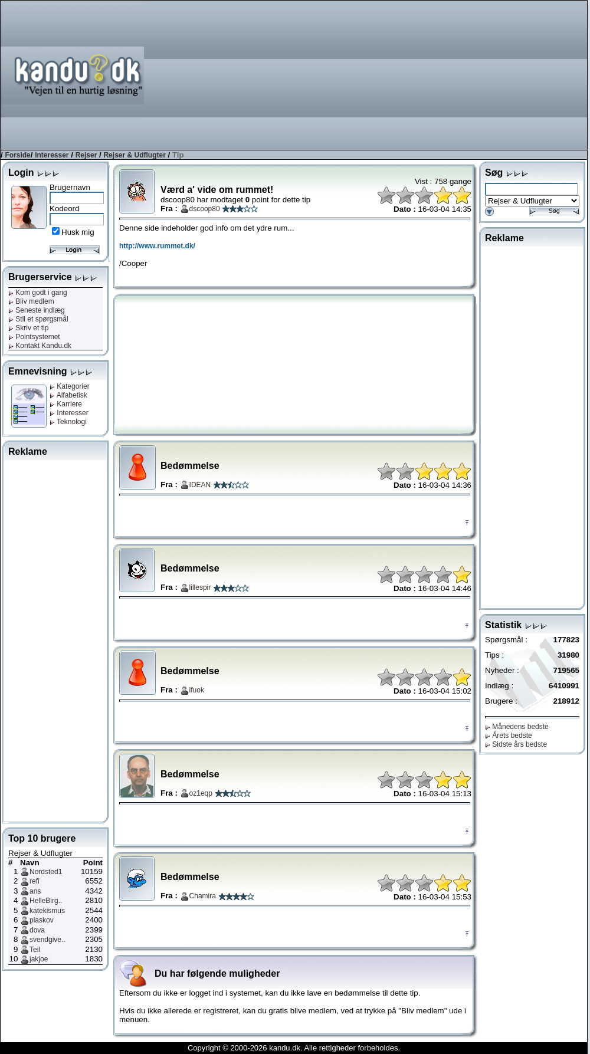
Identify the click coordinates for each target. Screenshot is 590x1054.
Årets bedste (508, 735)
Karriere (66, 404)
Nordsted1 (46, 872)
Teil (35, 949)
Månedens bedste (517, 727)
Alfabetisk (68, 395)
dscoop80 (204, 209)
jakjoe (39, 959)
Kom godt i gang (37, 292)
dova (37, 930)
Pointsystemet (34, 337)
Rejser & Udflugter (134, 155)
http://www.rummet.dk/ (157, 246)
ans (35, 891)
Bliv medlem (31, 301)
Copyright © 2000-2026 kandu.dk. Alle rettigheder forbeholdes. (294, 1047)
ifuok (196, 690)
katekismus (47, 911)
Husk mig (77, 232)
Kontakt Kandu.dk (39, 346)
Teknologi (68, 422)
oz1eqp (200, 793)
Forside (17, 155)
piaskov (42, 920)
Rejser (86, 155)
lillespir (200, 587)
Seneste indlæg (36, 310)
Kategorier (70, 386)
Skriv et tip (28, 328)
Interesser (51, 155)
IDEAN (200, 485)
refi (35, 881)
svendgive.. (47, 939)
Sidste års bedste (516, 744)
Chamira (202, 896)
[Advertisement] (508, 74)
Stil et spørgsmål (38, 319)
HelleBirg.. (46, 901)
